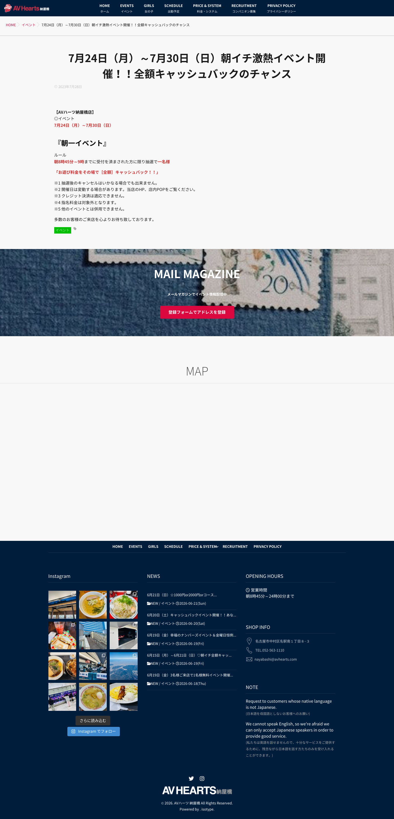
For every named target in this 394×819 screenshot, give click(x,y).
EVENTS (127, 9)
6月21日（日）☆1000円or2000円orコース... (182, 595)
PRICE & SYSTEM (207, 9)
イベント (63, 230)
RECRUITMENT (244, 9)
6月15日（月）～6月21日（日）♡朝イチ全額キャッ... (189, 655)
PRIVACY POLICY (281, 9)
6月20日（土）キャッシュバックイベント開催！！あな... (191, 615)
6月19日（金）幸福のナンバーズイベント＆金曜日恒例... (191, 635)
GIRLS (149, 9)
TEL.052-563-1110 (269, 646)
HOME (104, 9)
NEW (154, 603)
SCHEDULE (173, 9)
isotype (207, 809)
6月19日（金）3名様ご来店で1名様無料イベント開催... (190, 675)
